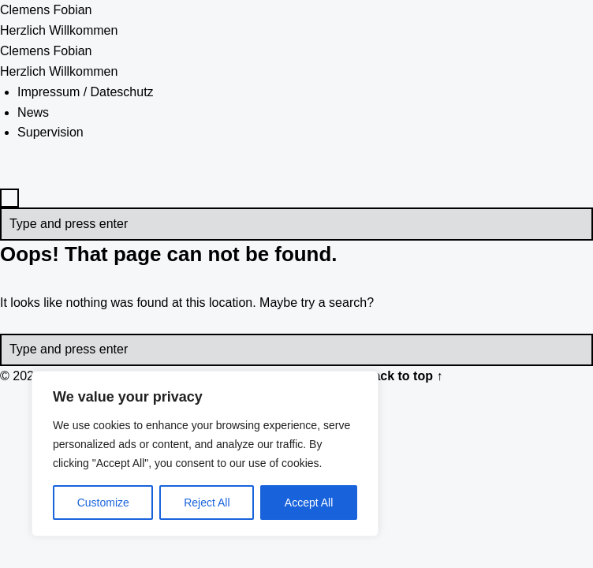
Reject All (206, 502)
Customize (103, 502)
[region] (205, 453)
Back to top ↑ (403, 376)
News (33, 112)
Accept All (309, 502)
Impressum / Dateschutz (85, 92)
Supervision (50, 132)
